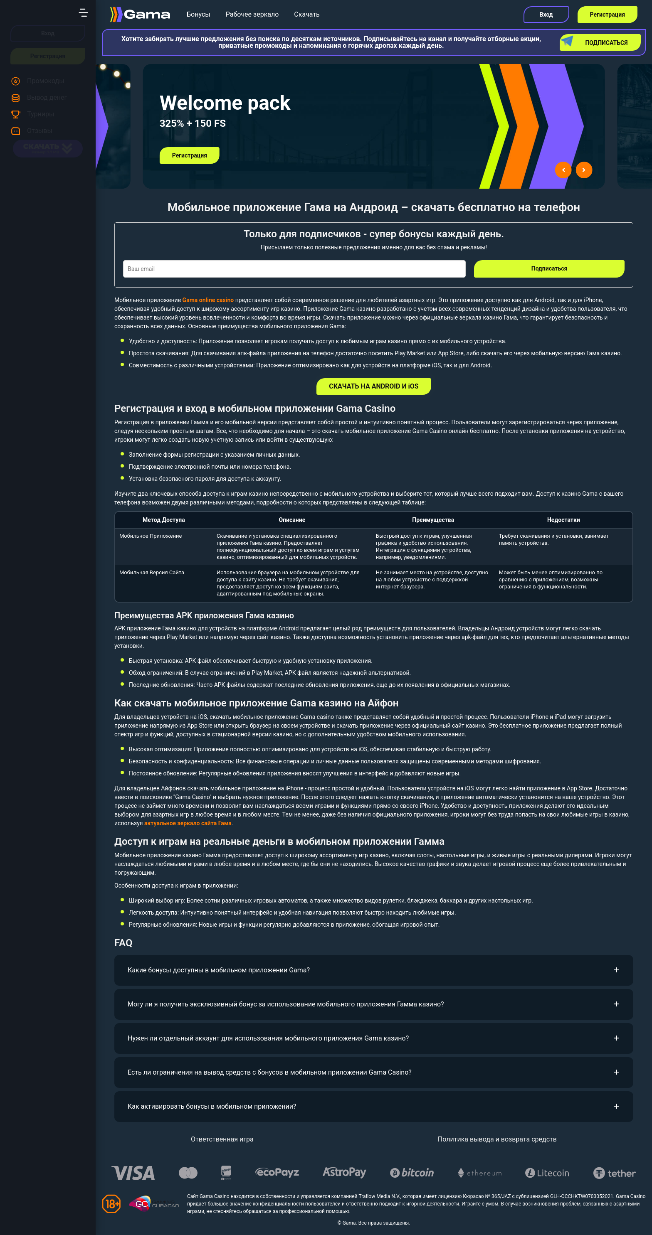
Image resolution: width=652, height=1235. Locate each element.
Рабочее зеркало (252, 14)
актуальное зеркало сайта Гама (188, 823)
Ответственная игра (222, 1139)
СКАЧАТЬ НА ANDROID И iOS (373, 386)
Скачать (306, 14)
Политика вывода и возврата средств (497, 1139)
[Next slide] (583, 170)
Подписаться (595, 41)
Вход (47, 33)
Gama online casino (208, 300)
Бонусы (198, 14)
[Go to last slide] (563, 170)
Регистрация (47, 56)
